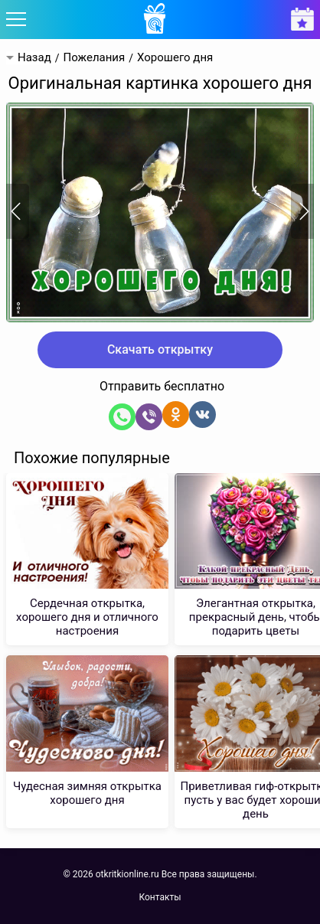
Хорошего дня (175, 57)
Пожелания (94, 57)
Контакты (160, 897)
